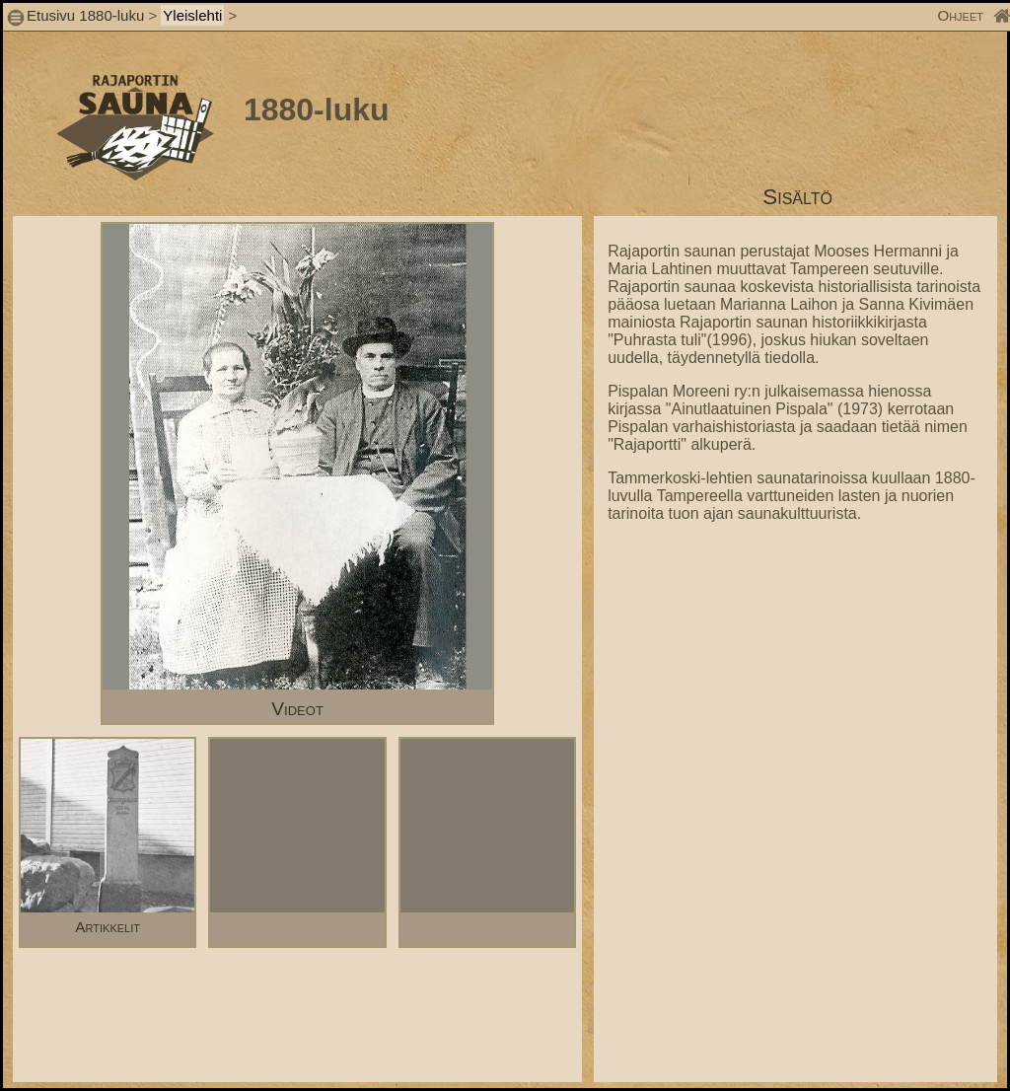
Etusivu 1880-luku (85, 15)
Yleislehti (192, 15)
